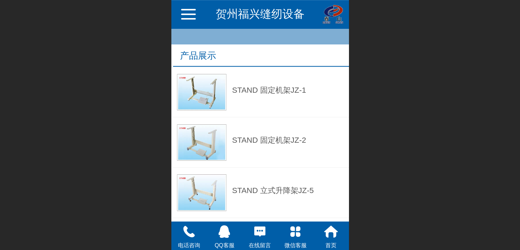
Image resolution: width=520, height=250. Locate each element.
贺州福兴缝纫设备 (260, 14)
